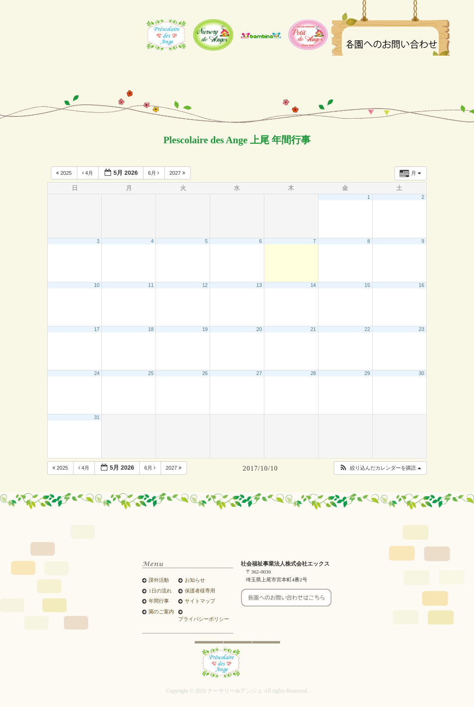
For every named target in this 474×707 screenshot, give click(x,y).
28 (313, 373)
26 (205, 373)
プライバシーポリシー (203, 619)
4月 (88, 173)
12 (205, 285)
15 (367, 285)
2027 (178, 173)
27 (259, 373)
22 (367, 329)
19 (205, 329)
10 (97, 285)
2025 (64, 173)
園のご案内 (161, 611)
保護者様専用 (200, 590)
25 (151, 373)
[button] (379, 468)
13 (259, 285)
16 (421, 285)
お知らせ (195, 580)
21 (313, 329)
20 (259, 329)
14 (313, 285)
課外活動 (159, 580)
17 (97, 329)
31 (97, 417)
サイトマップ (200, 601)
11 (151, 285)
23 (421, 329)
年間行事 (159, 601)
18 (151, 329)
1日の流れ (160, 590)
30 (421, 373)
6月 (154, 173)
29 (367, 373)
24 (97, 373)
